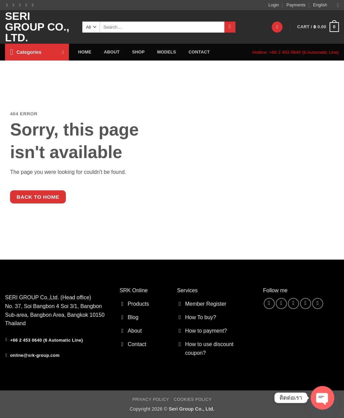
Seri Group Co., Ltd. (37, 27)
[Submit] (229, 27)
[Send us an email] (21, 5)
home (84, 51)
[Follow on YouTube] (34, 5)
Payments (296, 4)
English (326, 5)
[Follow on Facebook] (8, 5)
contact (199, 51)
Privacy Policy (150, 399)
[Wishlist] (277, 27)
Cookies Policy (193, 399)
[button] (318, 27)
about (112, 51)
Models (166, 51)
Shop (138, 51)
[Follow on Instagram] (15, 5)
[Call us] (28, 5)
